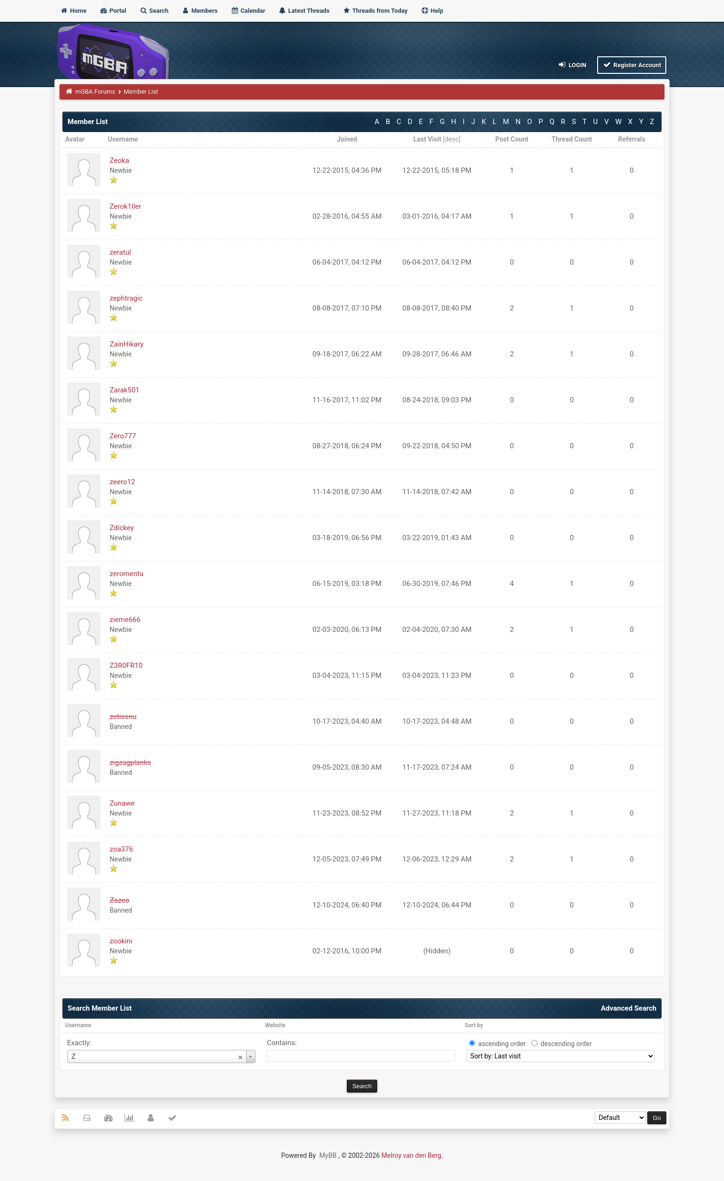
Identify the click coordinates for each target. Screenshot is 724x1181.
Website (275, 1025)
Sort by (474, 1025)
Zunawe (122, 803)
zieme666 (125, 619)
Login (571, 65)
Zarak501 (125, 390)
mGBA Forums (95, 91)
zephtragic (126, 298)
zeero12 (122, 482)
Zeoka (119, 160)
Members (199, 10)
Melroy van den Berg (411, 1155)
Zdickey (122, 528)
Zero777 (123, 436)
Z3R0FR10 (126, 665)
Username (78, 1025)
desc (452, 139)
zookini (121, 941)
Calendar (247, 10)
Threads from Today (375, 10)
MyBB (327, 1155)
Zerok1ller (125, 206)
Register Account (632, 65)
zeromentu (126, 573)
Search (153, 10)
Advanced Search (628, 1008)
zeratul (120, 252)
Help (432, 10)
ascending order (502, 1044)
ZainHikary (127, 344)
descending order (566, 1044)
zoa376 (121, 849)
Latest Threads (304, 10)
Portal (112, 10)
